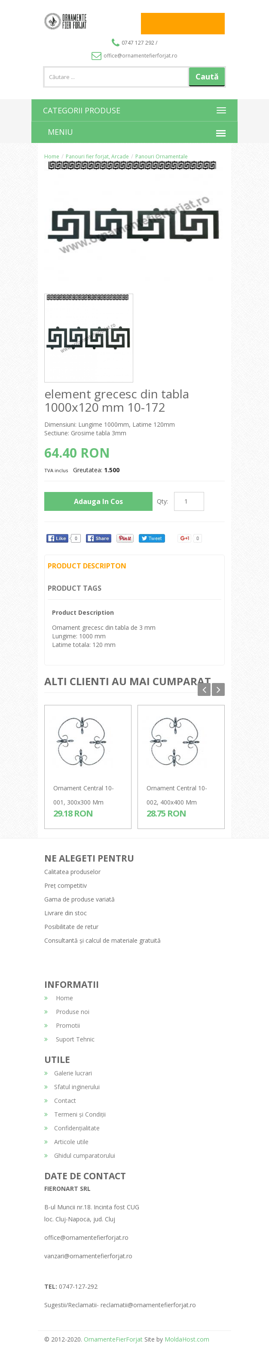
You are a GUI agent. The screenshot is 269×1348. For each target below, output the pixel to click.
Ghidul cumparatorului (79, 1155)
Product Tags (74, 588)
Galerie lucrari (68, 1073)
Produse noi (66, 1012)
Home (51, 156)
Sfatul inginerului (72, 1087)
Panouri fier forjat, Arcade (97, 156)
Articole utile (66, 1142)
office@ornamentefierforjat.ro (134, 55)
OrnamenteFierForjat (112, 1339)
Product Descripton (87, 566)
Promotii (62, 1025)
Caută (207, 76)
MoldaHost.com (187, 1339)
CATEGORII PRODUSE (81, 110)
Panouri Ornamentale (161, 156)
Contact (60, 1100)
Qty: (162, 501)
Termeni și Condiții (75, 1114)
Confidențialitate (72, 1128)
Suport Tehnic (69, 1039)
